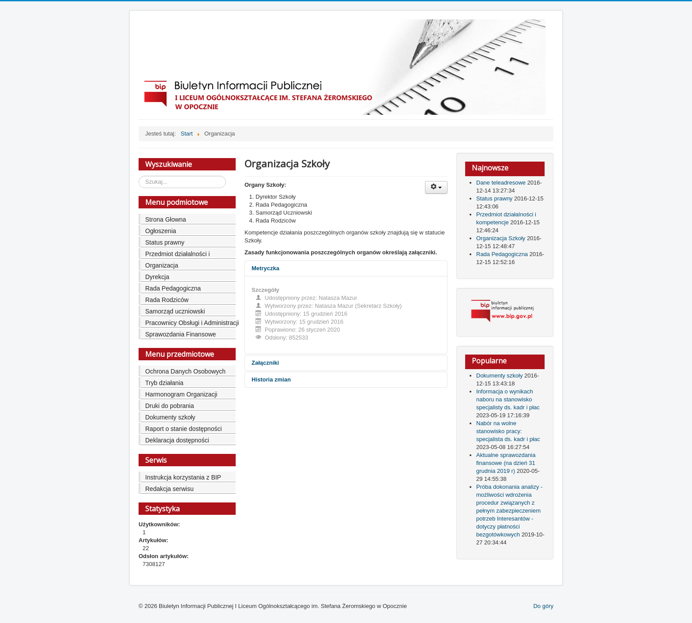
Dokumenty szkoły (170, 417)
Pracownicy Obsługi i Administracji (192, 322)
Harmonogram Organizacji (181, 394)
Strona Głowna (165, 219)
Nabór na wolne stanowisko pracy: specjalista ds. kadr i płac (508, 431)
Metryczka (265, 268)
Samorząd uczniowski (175, 311)
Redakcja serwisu (169, 488)
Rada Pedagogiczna (173, 288)
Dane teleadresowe (501, 182)
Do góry (543, 606)
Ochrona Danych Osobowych (185, 371)
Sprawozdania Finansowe (180, 334)
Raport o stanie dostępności (183, 428)
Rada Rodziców (166, 299)
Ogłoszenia (160, 230)
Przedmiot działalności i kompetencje (177, 255)
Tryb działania (164, 382)
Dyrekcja (157, 276)
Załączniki (265, 362)
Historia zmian (271, 379)
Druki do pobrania (169, 405)
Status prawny (164, 242)
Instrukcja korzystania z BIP (183, 477)
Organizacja (161, 265)
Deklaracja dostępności (177, 440)
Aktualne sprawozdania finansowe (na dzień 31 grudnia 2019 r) (505, 463)
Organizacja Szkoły (501, 238)
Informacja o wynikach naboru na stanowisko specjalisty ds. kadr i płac (508, 399)
